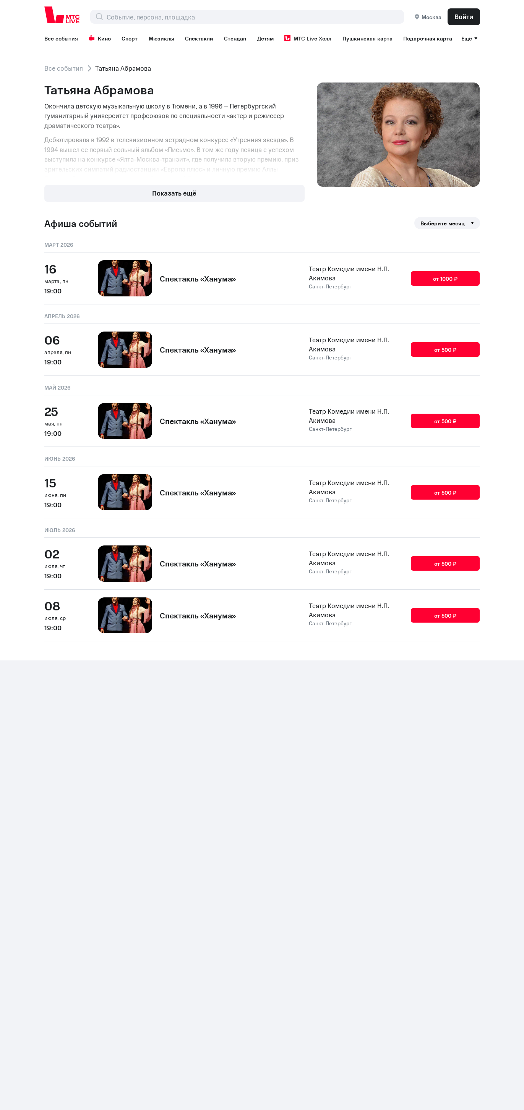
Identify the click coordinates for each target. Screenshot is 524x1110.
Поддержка (416, 808)
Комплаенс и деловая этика (365, 952)
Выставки (327, 821)
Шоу (405, 895)
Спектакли (199, 38)
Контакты (58, 952)
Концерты (414, 882)
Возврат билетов (425, 795)
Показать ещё (174, 192)
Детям (265, 38)
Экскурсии (328, 834)
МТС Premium (333, 895)
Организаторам (423, 834)
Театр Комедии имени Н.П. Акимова (349, 273)
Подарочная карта (427, 38)
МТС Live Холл (307, 38)
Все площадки (333, 860)
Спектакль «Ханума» (198, 278)
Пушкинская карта (367, 38)
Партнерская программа (436, 847)
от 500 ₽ (445, 349)
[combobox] (255, 17)
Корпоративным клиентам (439, 821)
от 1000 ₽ (445, 278)
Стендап (235, 38)
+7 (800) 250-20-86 (74, 939)
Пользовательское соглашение (340, 878)
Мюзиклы (161, 38)
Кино (100, 38)
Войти (463, 16)
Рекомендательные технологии (428, 865)
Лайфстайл (329, 847)
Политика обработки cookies (273, 952)
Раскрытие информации (116, 952)
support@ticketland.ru (118, 1091)
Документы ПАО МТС (191, 952)
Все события (61, 38)
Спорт (130, 38)
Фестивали (329, 808)
